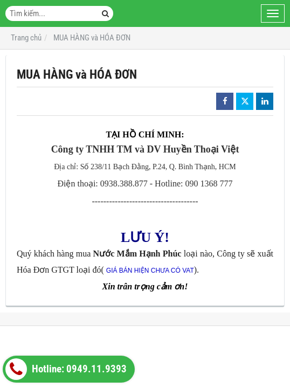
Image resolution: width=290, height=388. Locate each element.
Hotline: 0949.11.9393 (66, 369)
